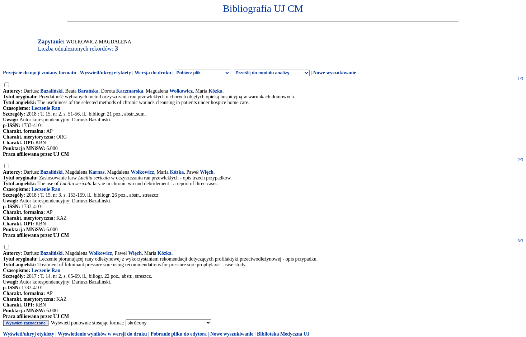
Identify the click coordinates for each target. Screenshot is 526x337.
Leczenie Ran (46, 108)
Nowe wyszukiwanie (334, 72)
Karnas (96, 172)
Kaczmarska (129, 91)
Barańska (88, 91)
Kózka (215, 91)
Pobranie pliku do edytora (178, 334)
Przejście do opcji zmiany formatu (39, 72)
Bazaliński (51, 91)
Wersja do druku (153, 72)
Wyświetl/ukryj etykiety (105, 72)
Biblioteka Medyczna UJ (283, 334)
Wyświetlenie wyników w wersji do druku (102, 334)
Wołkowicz (181, 91)
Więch (206, 172)
